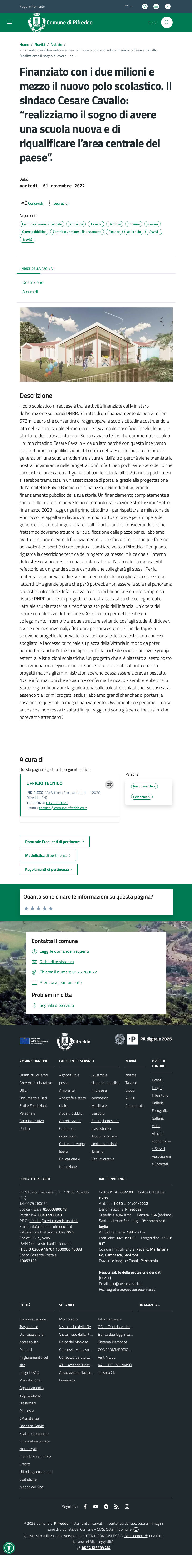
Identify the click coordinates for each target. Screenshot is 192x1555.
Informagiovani (110, 1319)
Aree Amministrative (36, 1082)
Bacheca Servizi (32, 1426)
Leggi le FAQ (29, 1372)
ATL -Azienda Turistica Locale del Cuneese (92, 1365)
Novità (39, 44)
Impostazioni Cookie (35, 1456)
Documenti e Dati (33, 1098)
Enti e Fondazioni (33, 1105)
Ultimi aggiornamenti (36, 1471)
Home (24, 44)
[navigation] (9, 22)
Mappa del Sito (31, 1487)
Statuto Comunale (34, 1433)
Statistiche (28, 1479)
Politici (25, 1128)
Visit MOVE (107, 1357)
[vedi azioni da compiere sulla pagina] (58, 203)
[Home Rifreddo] (62, 22)
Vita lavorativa (102, 1159)
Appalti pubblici (71, 1113)
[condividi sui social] (32, 203)
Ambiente (67, 1090)
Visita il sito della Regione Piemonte (87, 1327)
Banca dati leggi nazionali (118, 1334)
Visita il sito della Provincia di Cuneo (87, 1334)
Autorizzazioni (70, 1121)
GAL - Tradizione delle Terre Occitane (127, 1327)
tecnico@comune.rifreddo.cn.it (63, 808)
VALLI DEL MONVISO (115, 1365)
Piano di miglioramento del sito (34, 1357)
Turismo (97, 1151)
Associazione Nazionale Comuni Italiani (90, 1372)
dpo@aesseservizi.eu (125, 1283)
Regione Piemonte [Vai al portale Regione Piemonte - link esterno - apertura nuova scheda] (32, 6)
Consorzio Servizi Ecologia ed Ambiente (90, 1357)
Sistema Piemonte (112, 1342)
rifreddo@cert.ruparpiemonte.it (54, 1220)
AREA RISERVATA (93, 1547)
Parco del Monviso (73, 1342)
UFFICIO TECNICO (44, 783)
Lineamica (67, 1380)
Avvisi (130, 1098)
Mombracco (68, 1319)
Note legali (28, 1449)
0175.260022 (57, 803)
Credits (25, 1464)
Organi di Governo (34, 1075)
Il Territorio (160, 1095)
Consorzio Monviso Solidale (80, 1349)
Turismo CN (107, 1372)
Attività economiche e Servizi (161, 1140)
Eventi (157, 1080)
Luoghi (157, 1087)
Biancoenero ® (136, 1536)
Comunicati (134, 1105)
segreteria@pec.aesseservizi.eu (130, 1289)
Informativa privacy (35, 1441)
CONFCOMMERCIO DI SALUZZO (123, 1349)
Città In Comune (119, 1529)
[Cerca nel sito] (166, 22)
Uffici (23, 1090)
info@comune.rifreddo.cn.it (51, 1226)
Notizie (56, 44)
